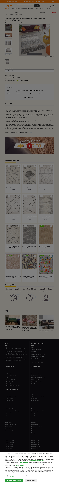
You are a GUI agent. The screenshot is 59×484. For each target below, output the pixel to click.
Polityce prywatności (9, 476)
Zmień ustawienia (31, 480)
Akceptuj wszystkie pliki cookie (14, 480)
